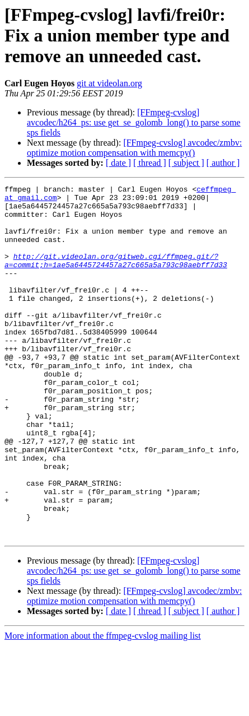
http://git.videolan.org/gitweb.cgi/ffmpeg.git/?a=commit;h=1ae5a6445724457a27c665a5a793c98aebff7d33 (115, 276)
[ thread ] (149, 163)
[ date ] (118, 163)
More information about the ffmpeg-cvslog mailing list (102, 706)
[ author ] (223, 163)
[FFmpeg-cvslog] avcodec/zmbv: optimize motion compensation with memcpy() (134, 147)
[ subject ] (186, 163)
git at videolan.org (109, 83)
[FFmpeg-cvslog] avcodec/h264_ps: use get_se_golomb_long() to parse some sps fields (134, 122)
